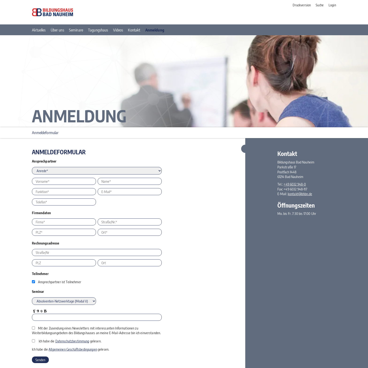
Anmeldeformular (45, 132)
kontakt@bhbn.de (300, 194)
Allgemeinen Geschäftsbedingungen (73, 349)
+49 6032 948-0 (295, 184)
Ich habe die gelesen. (70, 341)
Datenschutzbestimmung (72, 341)
